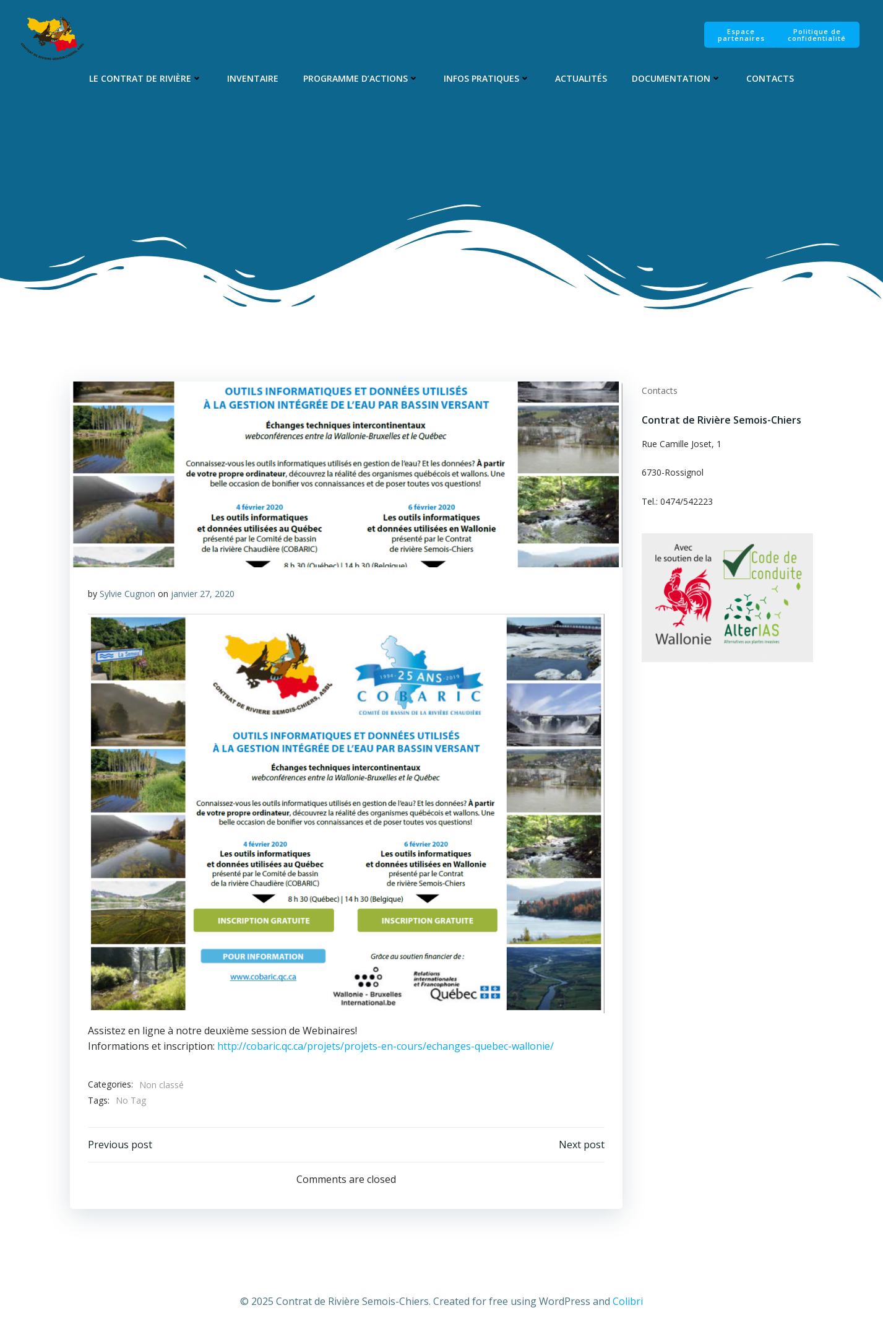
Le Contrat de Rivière (145, 78)
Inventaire (252, 78)
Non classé (162, 1085)
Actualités (581, 78)
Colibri (628, 1302)
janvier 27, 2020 (203, 594)
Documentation (676, 78)
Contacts (770, 78)
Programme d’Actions (361, 78)
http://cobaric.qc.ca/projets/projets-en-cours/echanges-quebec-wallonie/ (386, 1046)
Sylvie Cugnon (128, 594)
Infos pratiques (487, 78)
